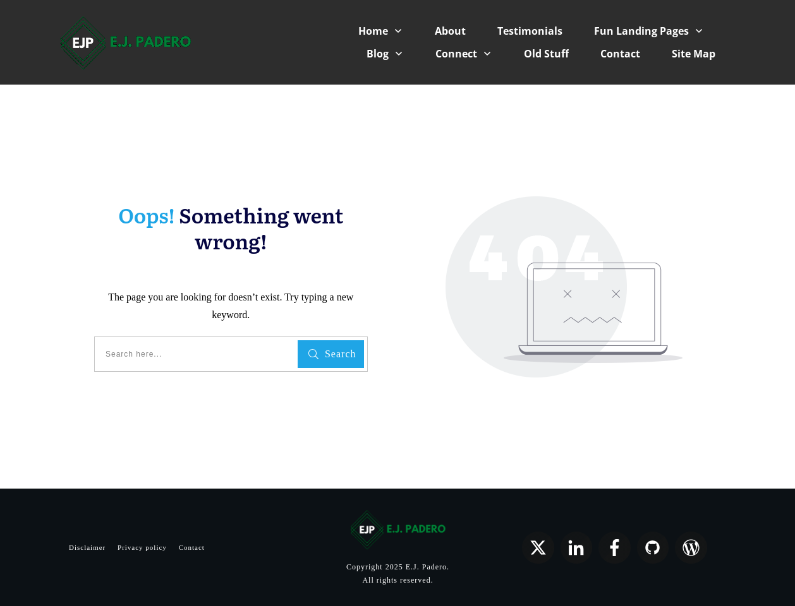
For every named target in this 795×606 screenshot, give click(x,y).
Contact (192, 547)
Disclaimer (87, 547)
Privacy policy (142, 547)
